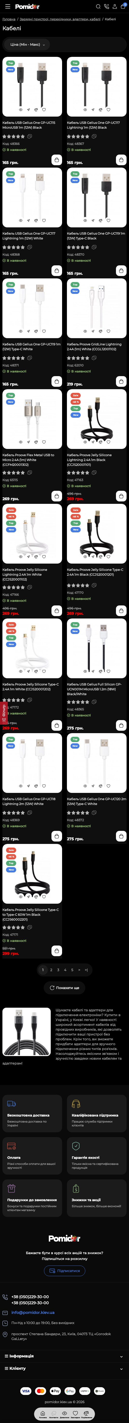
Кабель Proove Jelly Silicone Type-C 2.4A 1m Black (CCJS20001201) (95, 572)
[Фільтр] (4, 713)
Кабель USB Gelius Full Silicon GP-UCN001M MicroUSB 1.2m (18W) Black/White (94, 689)
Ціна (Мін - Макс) (27, 44)
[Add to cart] (56, 160)
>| (86, 970)
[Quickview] (20, 109)
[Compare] (36, 109)
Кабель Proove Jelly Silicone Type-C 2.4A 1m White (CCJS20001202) (30, 686)
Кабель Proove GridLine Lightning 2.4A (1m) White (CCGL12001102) (94, 346)
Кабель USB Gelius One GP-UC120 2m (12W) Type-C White (96, 801)
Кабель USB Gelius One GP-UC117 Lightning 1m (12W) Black (93, 125)
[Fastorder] (28, 109)
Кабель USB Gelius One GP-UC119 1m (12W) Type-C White (31, 346)
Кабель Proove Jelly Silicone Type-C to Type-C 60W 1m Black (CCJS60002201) (30, 914)
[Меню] (7, 6)
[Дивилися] (54, 1414)
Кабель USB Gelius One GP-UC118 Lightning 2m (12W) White (28, 801)
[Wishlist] (44, 109)
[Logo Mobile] (27, 6)
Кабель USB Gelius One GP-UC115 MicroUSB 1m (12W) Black (28, 125)
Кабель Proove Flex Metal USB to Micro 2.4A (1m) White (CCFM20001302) (28, 460)
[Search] (98, 6)
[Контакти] (106, 6)
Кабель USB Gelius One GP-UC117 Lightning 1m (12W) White (28, 235)
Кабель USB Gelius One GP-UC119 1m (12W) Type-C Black (96, 235)
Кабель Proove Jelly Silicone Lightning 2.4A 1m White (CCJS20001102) (24, 574)
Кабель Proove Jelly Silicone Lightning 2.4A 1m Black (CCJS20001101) (89, 460)
